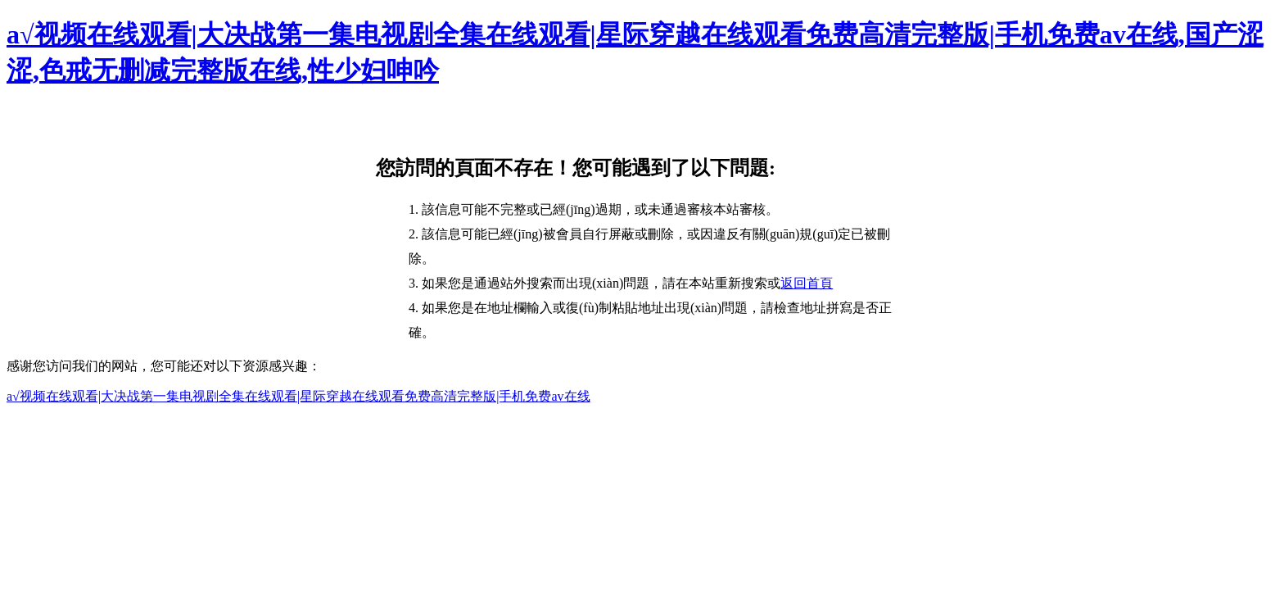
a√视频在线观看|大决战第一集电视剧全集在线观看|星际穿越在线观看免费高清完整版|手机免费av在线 (298, 396)
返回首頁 (806, 283)
